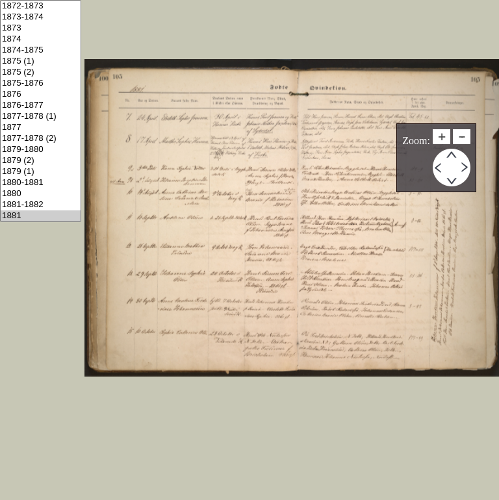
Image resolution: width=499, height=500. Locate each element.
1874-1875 (41, 50)
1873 (41, 28)
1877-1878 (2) (41, 138)
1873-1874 (41, 17)
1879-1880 (41, 149)
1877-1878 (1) (41, 116)
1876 (41, 94)
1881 (41, 215)
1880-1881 (41, 182)
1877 (41, 127)
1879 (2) (41, 160)
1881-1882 (41, 204)
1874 (41, 39)
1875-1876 (41, 83)
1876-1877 (41, 105)
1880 (41, 193)
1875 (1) (41, 61)
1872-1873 (41, 6)
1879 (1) (41, 171)
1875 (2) (41, 72)
